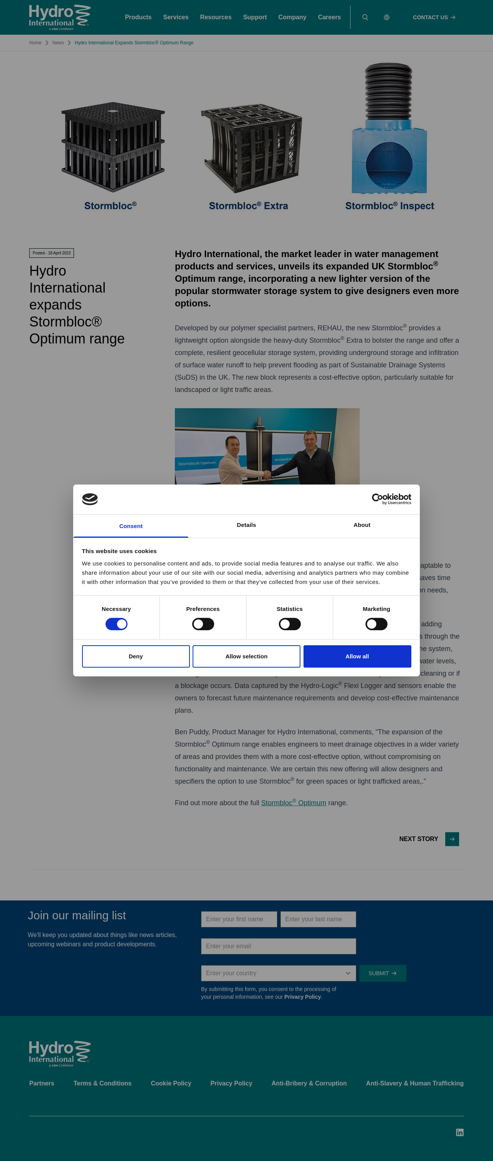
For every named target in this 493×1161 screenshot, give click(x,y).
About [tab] (362, 525)
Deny (136, 656)
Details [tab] (246, 525)
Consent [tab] (131, 526)
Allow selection (246, 656)
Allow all (357, 656)
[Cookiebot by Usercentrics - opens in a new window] (377, 499)
